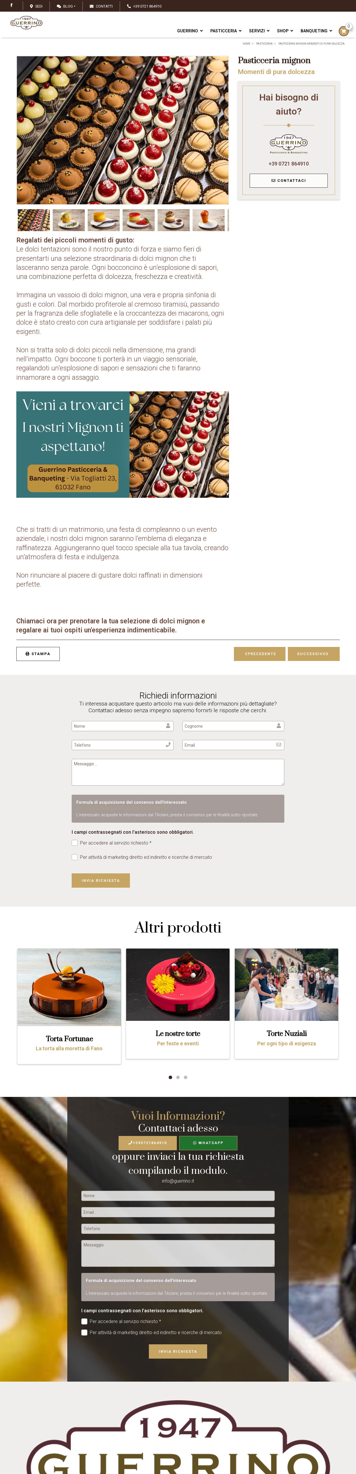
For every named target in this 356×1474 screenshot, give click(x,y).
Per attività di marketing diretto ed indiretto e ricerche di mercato (142, 857)
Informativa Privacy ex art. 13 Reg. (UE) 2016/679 (122, 808)
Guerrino (190, 31)
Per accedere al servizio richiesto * (111, 843)
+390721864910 (147, 1143)
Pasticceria (226, 31)
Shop (285, 31)
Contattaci (289, 180)
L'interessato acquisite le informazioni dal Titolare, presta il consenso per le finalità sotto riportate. (167, 814)
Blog (65, 6)
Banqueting (316, 31)
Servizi (259, 31)
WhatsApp (208, 1143)
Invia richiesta (101, 880)
